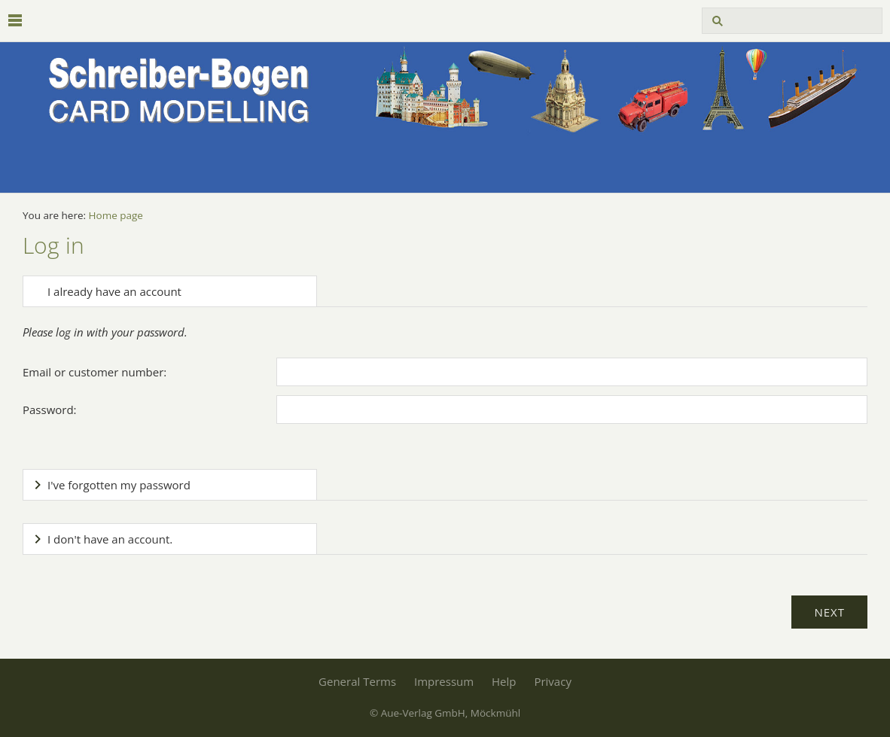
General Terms (357, 681)
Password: (50, 409)
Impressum (444, 681)
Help (504, 681)
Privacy (552, 681)
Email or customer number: (94, 371)
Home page (116, 215)
